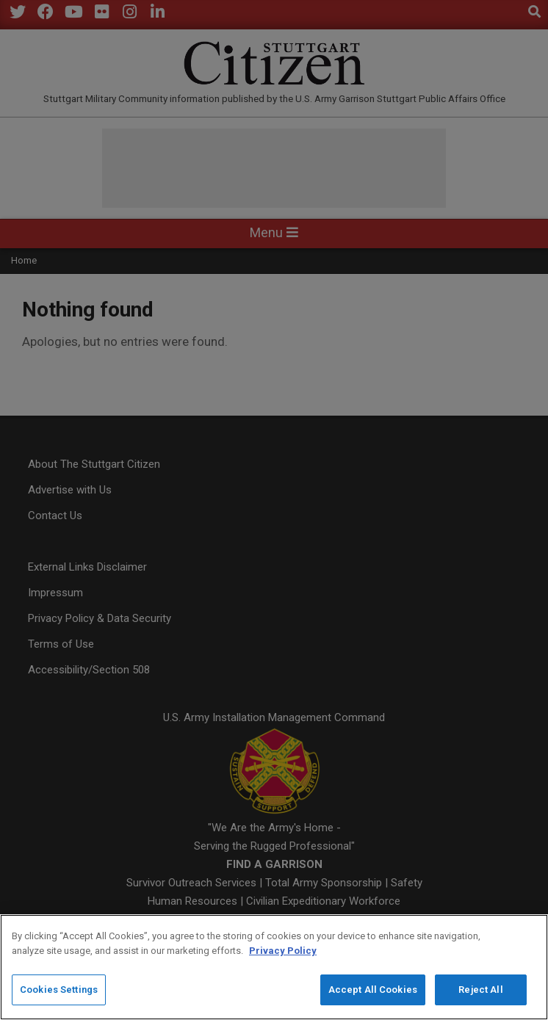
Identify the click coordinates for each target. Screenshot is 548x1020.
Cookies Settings (59, 990)
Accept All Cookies (372, 990)
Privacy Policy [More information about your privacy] (283, 951)
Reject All (480, 990)
